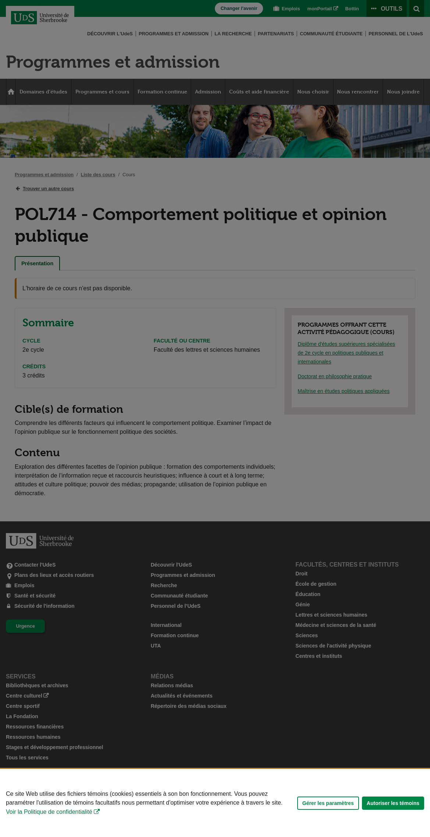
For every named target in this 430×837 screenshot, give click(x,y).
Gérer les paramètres (328, 803)
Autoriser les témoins (393, 803)
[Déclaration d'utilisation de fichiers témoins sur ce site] (215, 803)
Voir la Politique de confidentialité (49, 812)
